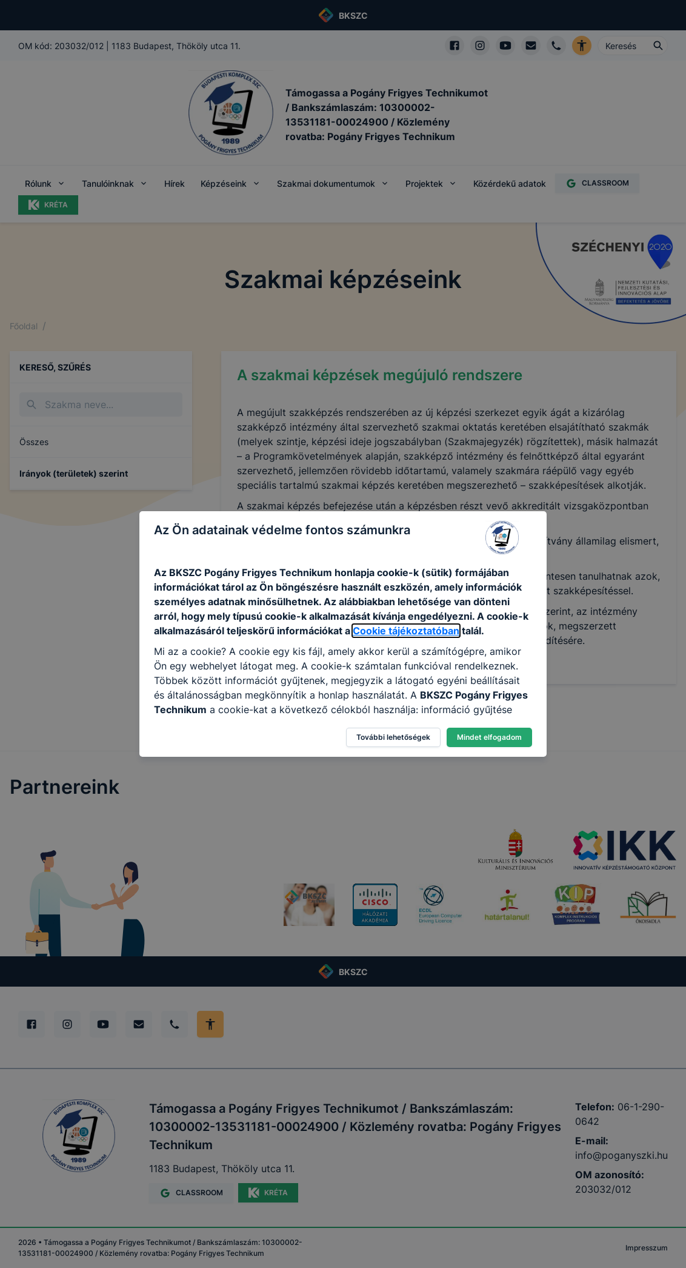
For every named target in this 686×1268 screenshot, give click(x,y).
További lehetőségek (393, 737)
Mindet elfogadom (489, 737)
